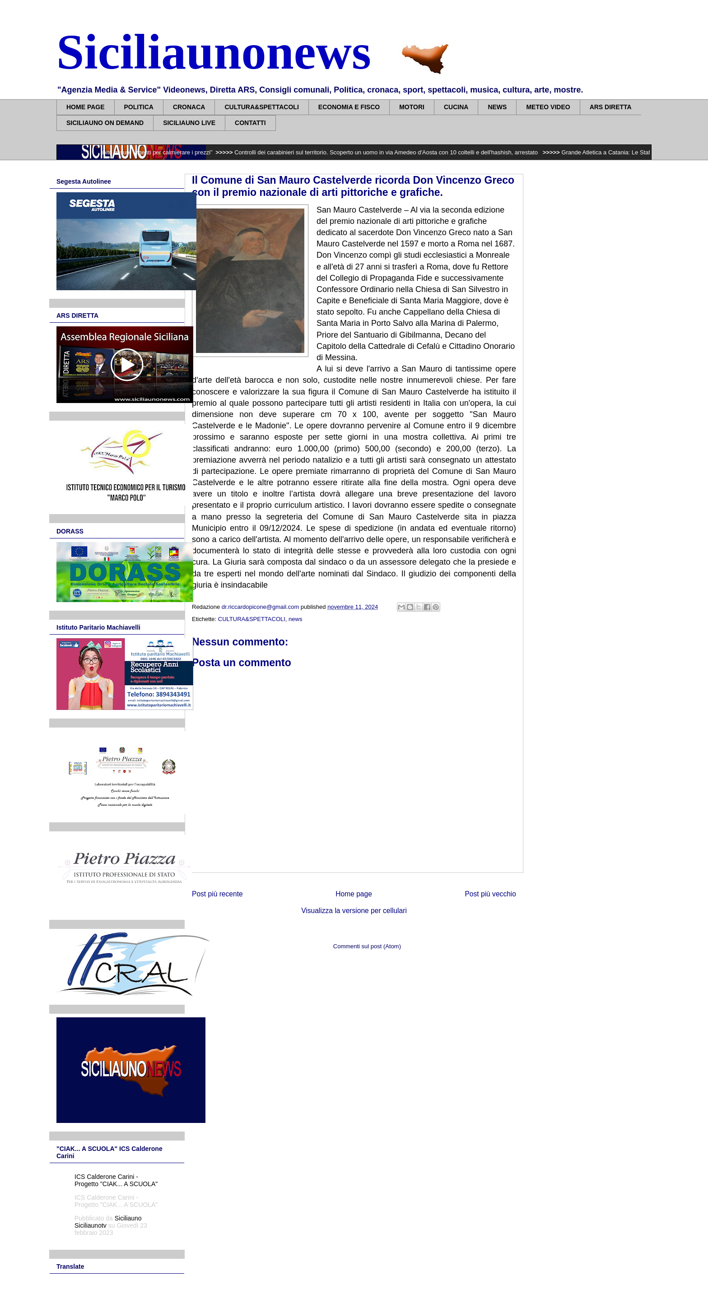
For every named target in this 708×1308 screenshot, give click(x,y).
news (295, 619)
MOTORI (411, 107)
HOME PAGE (85, 107)
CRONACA (189, 107)
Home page (353, 894)
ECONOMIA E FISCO (349, 107)
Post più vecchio (490, 894)
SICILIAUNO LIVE (189, 122)
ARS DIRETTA (611, 107)
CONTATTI (250, 122)
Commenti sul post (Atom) (367, 946)
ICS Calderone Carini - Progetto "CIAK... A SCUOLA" (116, 1180)
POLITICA (139, 107)
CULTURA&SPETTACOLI (261, 107)
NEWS (497, 107)
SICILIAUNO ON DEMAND (105, 122)
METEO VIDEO (548, 107)
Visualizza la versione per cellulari (354, 910)
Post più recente (217, 894)
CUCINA (456, 107)
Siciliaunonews (213, 51)
